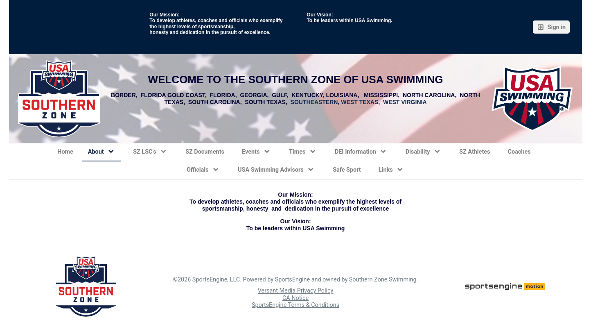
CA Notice (295, 298)
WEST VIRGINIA (405, 102)
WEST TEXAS (359, 102)
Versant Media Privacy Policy (296, 291)
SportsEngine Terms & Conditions (295, 305)
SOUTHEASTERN (314, 102)
